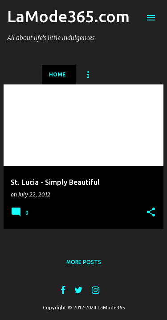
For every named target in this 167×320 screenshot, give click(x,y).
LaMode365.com (68, 16)
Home (57, 74)
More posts (83, 262)
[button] (151, 212)
